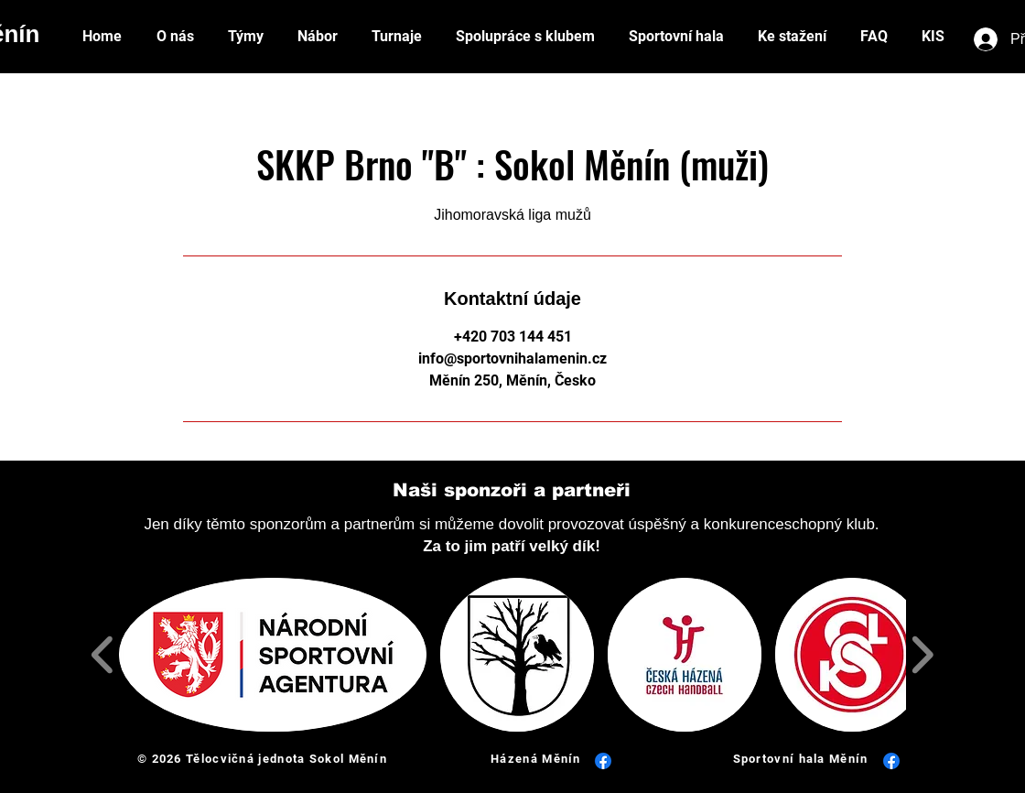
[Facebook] (603, 761)
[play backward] (103, 655)
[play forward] (922, 655)
